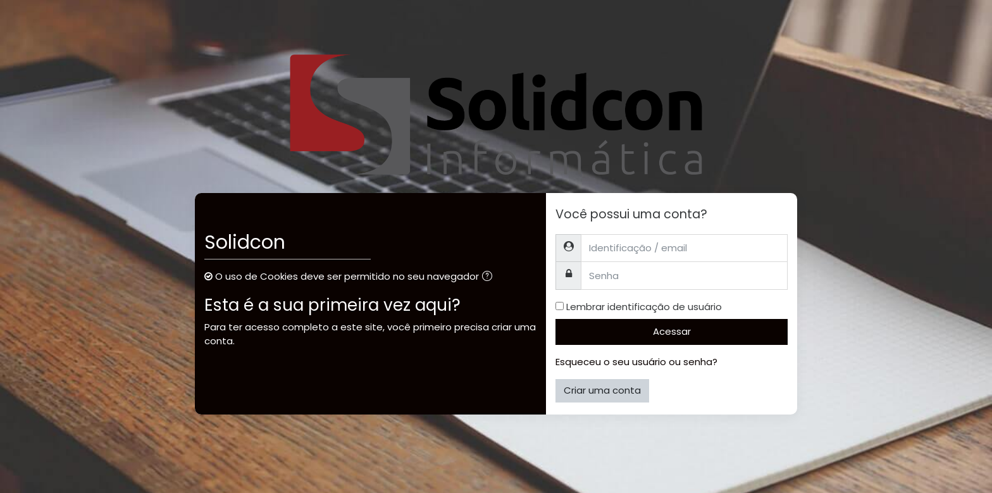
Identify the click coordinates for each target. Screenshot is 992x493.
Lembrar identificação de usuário (644, 306)
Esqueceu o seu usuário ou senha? (636, 361)
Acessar (672, 331)
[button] (489, 277)
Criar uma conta (602, 390)
